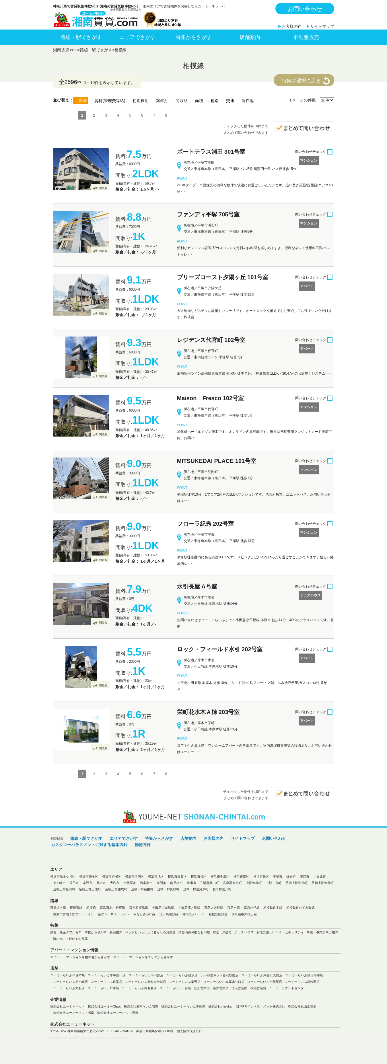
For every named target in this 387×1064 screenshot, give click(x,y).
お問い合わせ (304, 9)
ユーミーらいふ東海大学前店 (145, 981)
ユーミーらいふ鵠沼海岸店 (304, 975)
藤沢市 (304, 876)
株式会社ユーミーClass (104, 1006)
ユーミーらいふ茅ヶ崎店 (70, 981)
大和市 (114, 883)
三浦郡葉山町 (209, 883)
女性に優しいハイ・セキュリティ (280, 932)
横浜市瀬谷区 (177, 876)
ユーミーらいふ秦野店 (185, 981)
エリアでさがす (137, 37)
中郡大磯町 (254, 883)
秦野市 (87, 883)
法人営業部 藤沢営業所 (211, 988)
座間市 (161, 883)
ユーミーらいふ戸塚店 (103, 988)
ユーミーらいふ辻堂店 (106, 981)
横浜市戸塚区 (111, 876)
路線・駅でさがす (81, 37)
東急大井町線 (213, 907)
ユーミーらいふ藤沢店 (182, 975)
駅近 (216, 932)
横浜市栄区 (199, 876)
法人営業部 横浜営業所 (249, 988)
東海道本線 (58, 907)
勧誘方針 (143, 844)
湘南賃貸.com (65, 50)
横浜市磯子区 (88, 876)
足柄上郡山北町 (90, 889)
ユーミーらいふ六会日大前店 (261, 975)
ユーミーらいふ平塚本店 (67, 975)
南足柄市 (176, 883)
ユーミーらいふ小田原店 (146, 975)
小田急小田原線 (163, 907)
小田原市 (319, 876)
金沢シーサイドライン (113, 914)
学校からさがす (96, 932)
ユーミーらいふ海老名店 (139, 988)
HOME (57, 838)
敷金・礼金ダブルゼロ (66, 932)
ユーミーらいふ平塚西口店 (107, 975)
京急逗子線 (252, 907)
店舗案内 (250, 37)
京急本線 (233, 907)
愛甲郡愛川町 (222, 889)
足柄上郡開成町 (116, 889)
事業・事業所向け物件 (322, 932)
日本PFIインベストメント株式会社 (260, 1006)
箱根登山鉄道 (218, 914)
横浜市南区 (241, 876)
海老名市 (146, 883)
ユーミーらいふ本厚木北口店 (223, 981)
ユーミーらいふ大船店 (69, 988)
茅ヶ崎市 (59, 883)
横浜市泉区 (261, 876)
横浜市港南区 (134, 876)
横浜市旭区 (156, 876)
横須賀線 (76, 907)
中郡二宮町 (273, 883)
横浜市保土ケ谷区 (62, 876)
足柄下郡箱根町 (142, 889)
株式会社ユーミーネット (67, 1006)
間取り (103, 188)
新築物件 (116, 932)
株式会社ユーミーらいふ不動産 (183, 1006)
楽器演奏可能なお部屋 (194, 932)
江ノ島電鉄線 (169, 914)
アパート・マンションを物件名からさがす (80, 957)
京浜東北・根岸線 (112, 907)
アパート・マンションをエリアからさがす (143, 957)
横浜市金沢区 (220, 876)
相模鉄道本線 (272, 907)
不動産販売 (306, 37)
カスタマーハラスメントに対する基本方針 (89, 844)
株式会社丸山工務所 (302, 1006)
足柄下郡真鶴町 (168, 889)
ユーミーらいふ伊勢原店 (264, 981)
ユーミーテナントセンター (288, 988)
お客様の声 (292, 26)
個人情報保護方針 (189, 1031)
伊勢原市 (129, 883)
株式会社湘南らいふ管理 (141, 1006)
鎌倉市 (291, 876)
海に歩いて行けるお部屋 (70, 938)
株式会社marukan (220, 1006)
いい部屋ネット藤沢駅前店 (219, 975)
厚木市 (101, 883)
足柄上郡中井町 (296, 883)
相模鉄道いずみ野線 (300, 907)
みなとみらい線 (144, 914)
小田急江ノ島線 (189, 907)
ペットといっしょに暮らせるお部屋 (150, 932)
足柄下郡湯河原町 (196, 889)
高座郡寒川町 (232, 883)
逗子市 (74, 883)
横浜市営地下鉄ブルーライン (73, 914)
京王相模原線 (138, 907)
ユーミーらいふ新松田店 (302, 981)
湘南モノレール (193, 914)
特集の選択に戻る (301, 80)
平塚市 (277, 876)
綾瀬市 (191, 883)
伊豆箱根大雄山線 (244, 914)
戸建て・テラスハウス (238, 932)
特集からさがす (194, 37)
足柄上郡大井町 (323, 883)
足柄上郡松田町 (64, 889)
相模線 (120, 50)
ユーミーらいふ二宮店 (175, 988)
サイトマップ (322, 26)
